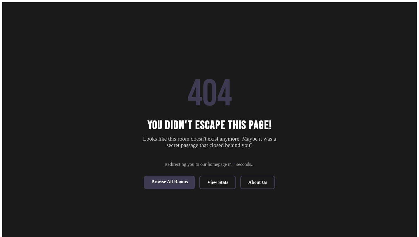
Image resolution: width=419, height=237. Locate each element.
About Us (257, 182)
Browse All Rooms (169, 181)
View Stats (217, 182)
